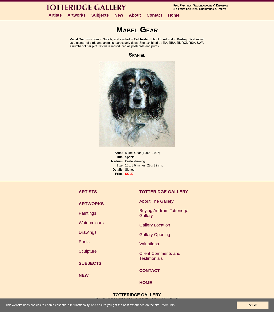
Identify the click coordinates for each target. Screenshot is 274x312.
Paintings (87, 213)
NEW (84, 275)
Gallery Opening (154, 234)
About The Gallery (156, 201)
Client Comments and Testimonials (159, 256)
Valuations (149, 244)
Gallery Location (154, 225)
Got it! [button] (253, 305)
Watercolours (91, 222)
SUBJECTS (90, 263)
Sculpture (88, 251)
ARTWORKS (91, 203)
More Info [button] (168, 305)
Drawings (87, 232)
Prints (84, 241)
